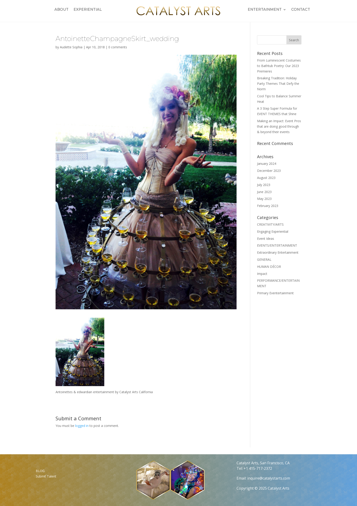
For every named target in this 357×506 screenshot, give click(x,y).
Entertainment (265, 10)
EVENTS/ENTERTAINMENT (277, 245)
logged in (82, 425)
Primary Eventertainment (275, 293)
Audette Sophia (71, 47)
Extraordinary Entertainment (277, 252)
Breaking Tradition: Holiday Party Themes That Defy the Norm (278, 83)
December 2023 (269, 170)
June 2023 (264, 192)
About (61, 10)
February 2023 (267, 206)
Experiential (88, 10)
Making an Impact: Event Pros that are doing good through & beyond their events (279, 126)
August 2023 (266, 178)
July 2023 (263, 185)
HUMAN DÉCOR (269, 266)
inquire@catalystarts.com (268, 478)
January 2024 (266, 163)
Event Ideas (265, 238)
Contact (300, 10)
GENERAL (264, 259)
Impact (262, 273)
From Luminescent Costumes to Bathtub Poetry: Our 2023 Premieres (279, 65)
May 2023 (264, 198)
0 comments (117, 47)
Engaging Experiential (272, 231)
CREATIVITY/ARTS (270, 224)
